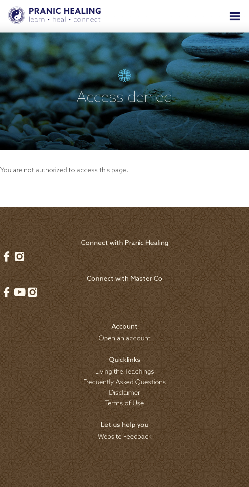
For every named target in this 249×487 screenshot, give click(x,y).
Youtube (19, 292)
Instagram (19, 256)
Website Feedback (125, 437)
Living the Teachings (124, 372)
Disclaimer (124, 393)
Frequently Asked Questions (125, 382)
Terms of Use (124, 403)
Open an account (124, 338)
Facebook (6, 256)
